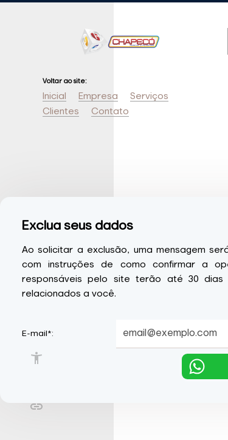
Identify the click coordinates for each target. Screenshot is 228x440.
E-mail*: (38, 333)
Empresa (98, 96)
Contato (110, 111)
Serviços (149, 96)
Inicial (54, 96)
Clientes (61, 111)
